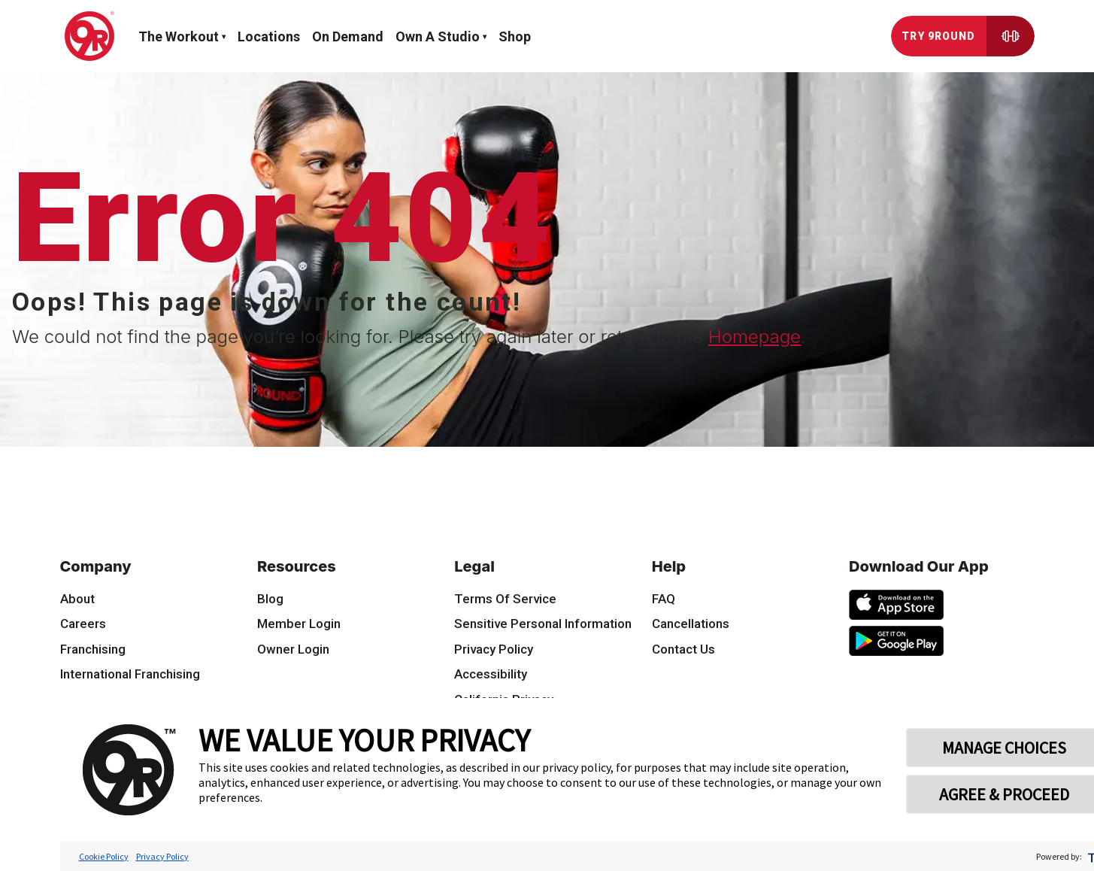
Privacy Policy (162, 856)
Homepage (754, 336)
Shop (515, 36)
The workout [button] (178, 36)
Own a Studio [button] (437, 36)
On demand (347, 36)
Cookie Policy (104, 856)
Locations (269, 36)
